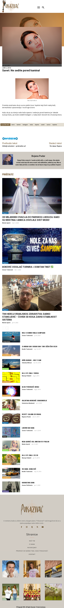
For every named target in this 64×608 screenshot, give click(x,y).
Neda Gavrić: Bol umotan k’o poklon (35, 441)
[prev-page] (3, 328)
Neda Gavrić (26, 444)
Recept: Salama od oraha (31, 414)
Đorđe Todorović (27, 349)
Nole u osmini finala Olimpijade (33, 333)
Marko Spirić (6, 223)
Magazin (5, 213)
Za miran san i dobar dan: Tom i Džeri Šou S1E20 (39, 346)
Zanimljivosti (6, 355)
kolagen (25, 124)
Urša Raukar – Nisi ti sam (31, 360)
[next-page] (7, 328)
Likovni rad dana (28, 428)
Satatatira (5, 491)
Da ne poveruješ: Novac (30, 387)
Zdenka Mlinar (27, 363)
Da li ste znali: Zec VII (30, 455)
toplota (55, 124)
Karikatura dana (28, 482)
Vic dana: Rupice (56, 146)
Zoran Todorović (7, 270)
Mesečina (5, 369)
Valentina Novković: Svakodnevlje (34, 400)
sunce (48, 124)
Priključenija (6, 341)
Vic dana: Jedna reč (29, 469)
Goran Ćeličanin (27, 485)
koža (31, 124)
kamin (19, 124)
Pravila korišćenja (40, 607)
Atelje (4, 436)
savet (42, 124)
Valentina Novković (28, 403)
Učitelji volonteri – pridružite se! (14, 146)
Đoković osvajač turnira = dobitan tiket (27, 267)
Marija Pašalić (26, 376)
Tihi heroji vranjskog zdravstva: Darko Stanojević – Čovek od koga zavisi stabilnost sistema (29, 317)
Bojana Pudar (38, 156)
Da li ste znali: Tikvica (30, 373)
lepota (37, 124)
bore (13, 124)
